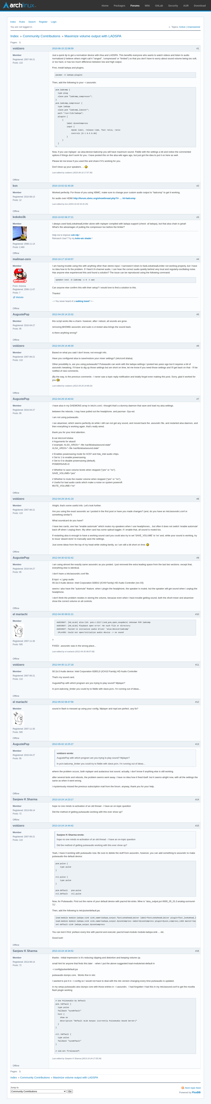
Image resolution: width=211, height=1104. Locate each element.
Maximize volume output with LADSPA (93, 36)
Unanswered (193, 27)
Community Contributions (41, 36)
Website (19, 297)
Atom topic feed (193, 1088)
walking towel (82, 301)
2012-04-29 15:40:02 (63, 399)
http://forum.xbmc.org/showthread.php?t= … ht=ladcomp (104, 198)
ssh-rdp (75, 235)
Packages (119, 5)
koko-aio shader (83, 238)
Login (54, 21)
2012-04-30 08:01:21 (63, 614)
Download (200, 5)
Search (32, 21)
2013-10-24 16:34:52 (63, 951)
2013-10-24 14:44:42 (63, 825)
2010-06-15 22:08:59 (63, 48)
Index (13, 21)
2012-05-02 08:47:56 (63, 702)
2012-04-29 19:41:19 (63, 498)
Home (105, 5)
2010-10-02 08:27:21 (63, 217)
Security (173, 5)
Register (43, 21)
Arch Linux (19, 5)
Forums (134, 5)
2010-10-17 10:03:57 (63, 259)
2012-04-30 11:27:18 (63, 664)
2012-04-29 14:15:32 (63, 314)
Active (182, 27)
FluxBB (196, 1092)
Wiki (147, 5)
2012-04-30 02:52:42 (63, 557)
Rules (22, 21)
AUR (186, 5)
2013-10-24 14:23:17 (63, 799)
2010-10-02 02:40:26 (63, 185)
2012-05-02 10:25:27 (63, 744)
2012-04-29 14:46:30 (63, 345)
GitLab (159, 5)
